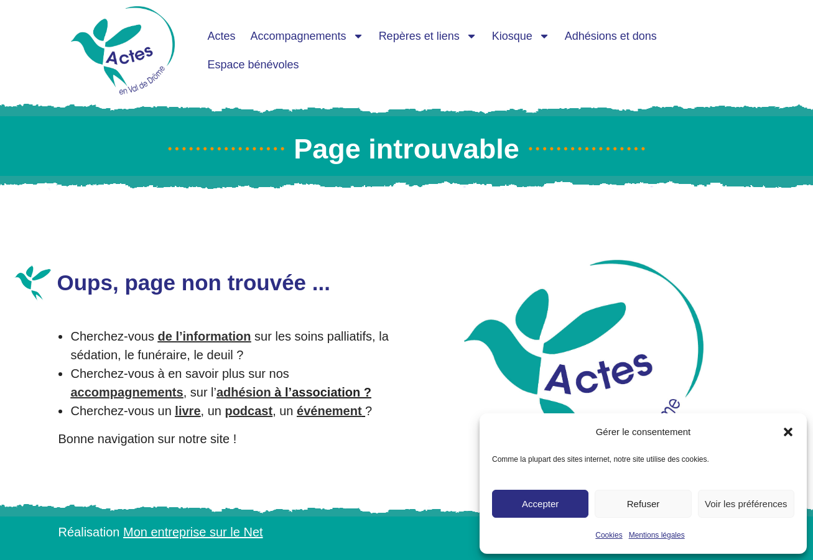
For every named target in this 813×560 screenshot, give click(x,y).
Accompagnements (307, 36)
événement (329, 411)
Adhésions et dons (611, 36)
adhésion (243, 392)
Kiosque (521, 36)
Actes (222, 36)
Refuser (643, 503)
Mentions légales (657, 535)
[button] (788, 432)
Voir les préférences (746, 503)
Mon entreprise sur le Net (193, 532)
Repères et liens (428, 36)
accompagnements (126, 392)
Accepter (540, 503)
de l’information (204, 336)
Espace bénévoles (253, 64)
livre (187, 411)
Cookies (608, 535)
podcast (248, 411)
